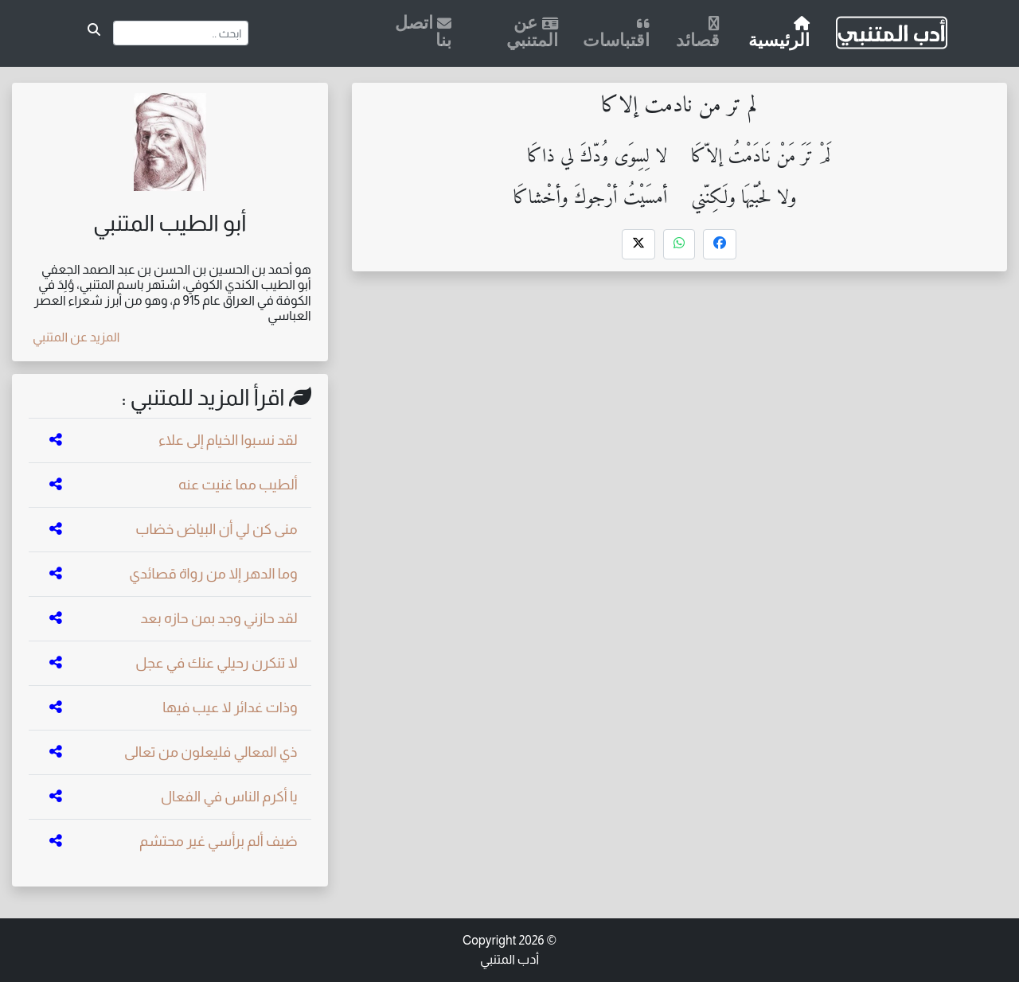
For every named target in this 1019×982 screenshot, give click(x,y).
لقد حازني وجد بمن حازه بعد (218, 618)
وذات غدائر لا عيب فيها (230, 707)
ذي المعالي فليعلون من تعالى (211, 752)
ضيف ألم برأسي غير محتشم (218, 841)
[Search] (181, 33)
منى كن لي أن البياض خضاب (216, 529)
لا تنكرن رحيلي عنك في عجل (216, 663)
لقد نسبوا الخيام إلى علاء (228, 440)
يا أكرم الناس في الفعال (229, 797)
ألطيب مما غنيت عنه (238, 485)
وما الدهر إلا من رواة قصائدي (213, 574)
